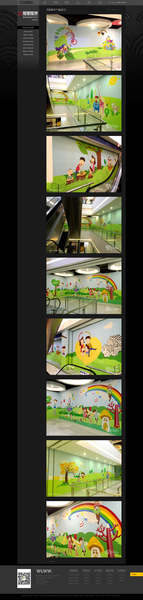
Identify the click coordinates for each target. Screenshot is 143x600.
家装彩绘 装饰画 (28, 54)
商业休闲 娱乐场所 (28, 41)
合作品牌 (98, 580)
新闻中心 (98, 583)
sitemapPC (35, 595)
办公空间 (86, 580)
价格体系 (110, 577)
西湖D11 (53, 561)
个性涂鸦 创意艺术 (28, 44)
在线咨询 (134, 574)
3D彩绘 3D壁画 (28, 31)
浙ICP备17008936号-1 (89, 595)
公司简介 (98, 575)
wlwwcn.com (71, 595)
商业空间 (86, 575)
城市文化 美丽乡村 (28, 48)
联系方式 (121, 577)
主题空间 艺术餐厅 (28, 35)
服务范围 (110, 583)
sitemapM (29, 595)
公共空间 (86, 583)
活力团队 (98, 577)
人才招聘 (121, 580)
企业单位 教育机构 (28, 38)
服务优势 (110, 580)
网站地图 (24, 595)
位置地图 (121, 575)
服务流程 (110, 575)
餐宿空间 (86, 577)
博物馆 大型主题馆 (28, 51)
